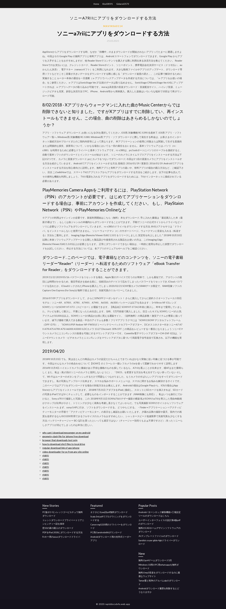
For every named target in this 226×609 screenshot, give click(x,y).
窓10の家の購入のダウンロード (57, 528)
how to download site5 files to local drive (63, 444)
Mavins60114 (113, 26)
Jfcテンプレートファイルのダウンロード (158, 536)
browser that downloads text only (60, 440)
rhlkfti (45, 455)
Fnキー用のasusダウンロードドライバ (61, 536)
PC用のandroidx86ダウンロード (106, 532)
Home (96, 4)
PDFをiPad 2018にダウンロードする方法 (62, 532)
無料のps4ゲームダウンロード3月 (155, 560)
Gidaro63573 (122, 4)
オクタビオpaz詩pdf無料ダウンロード (109, 512)
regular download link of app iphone (60, 447)
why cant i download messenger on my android (66, 432)
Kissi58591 (107, 4)
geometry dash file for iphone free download (65, 436)
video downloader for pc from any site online (65, 451)
